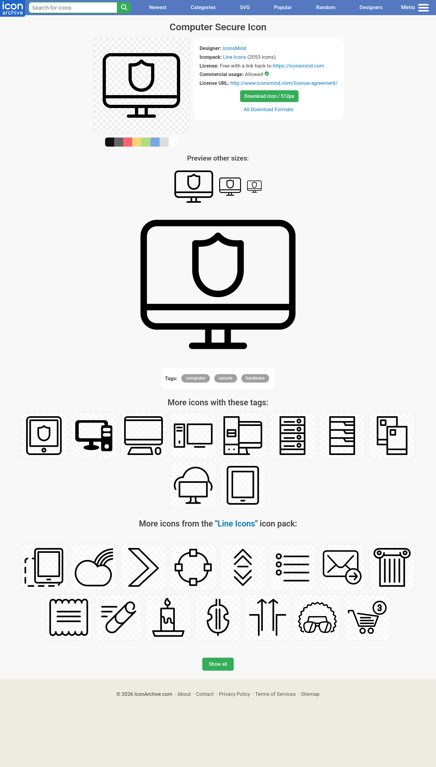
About (184, 694)
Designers (370, 7)
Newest (157, 7)
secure (226, 378)
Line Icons (234, 57)
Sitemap (310, 694)
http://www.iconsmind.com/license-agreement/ (284, 83)
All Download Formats (269, 109)
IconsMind (234, 48)
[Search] (124, 7)
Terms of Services (275, 694)
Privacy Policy (234, 694)
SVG (245, 7)
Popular (283, 7)
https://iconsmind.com (298, 66)
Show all (218, 664)
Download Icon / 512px (269, 96)
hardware (255, 378)
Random (325, 7)
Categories (203, 7)
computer (196, 378)
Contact (205, 694)
